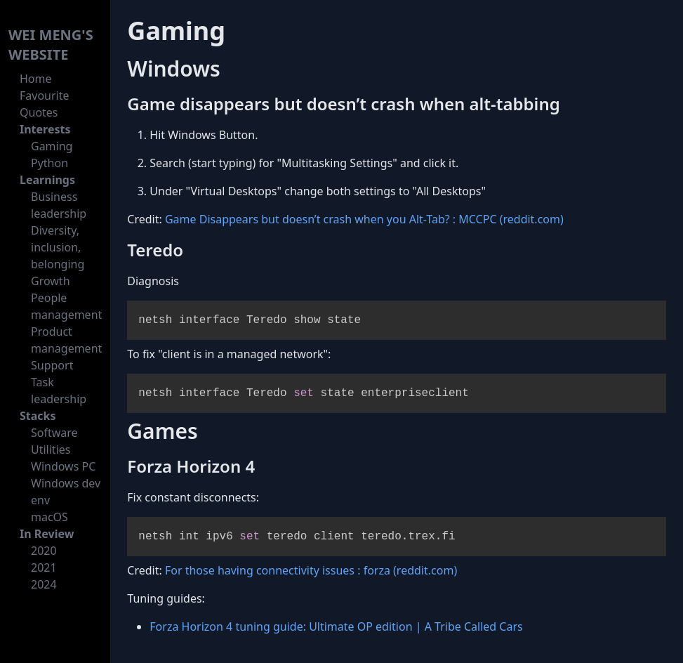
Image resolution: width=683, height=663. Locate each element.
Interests (45, 129)
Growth (50, 281)
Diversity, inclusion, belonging (57, 247)
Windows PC (63, 466)
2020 (44, 550)
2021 (44, 567)
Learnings (47, 180)
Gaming (51, 146)
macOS (49, 517)
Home (36, 78)
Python (49, 163)
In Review (47, 533)
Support (52, 365)
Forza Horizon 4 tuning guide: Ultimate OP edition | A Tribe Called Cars (336, 626)
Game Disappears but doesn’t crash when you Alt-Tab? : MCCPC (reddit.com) (364, 219)
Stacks (38, 416)
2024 (44, 584)
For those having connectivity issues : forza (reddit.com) (311, 570)
